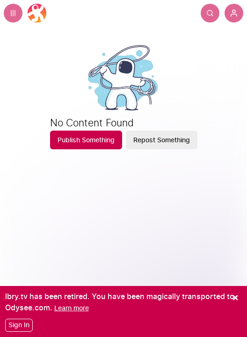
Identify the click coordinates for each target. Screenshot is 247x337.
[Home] (37, 13)
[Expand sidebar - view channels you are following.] (13, 13)
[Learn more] (71, 308)
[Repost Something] (161, 140)
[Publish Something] (86, 140)
